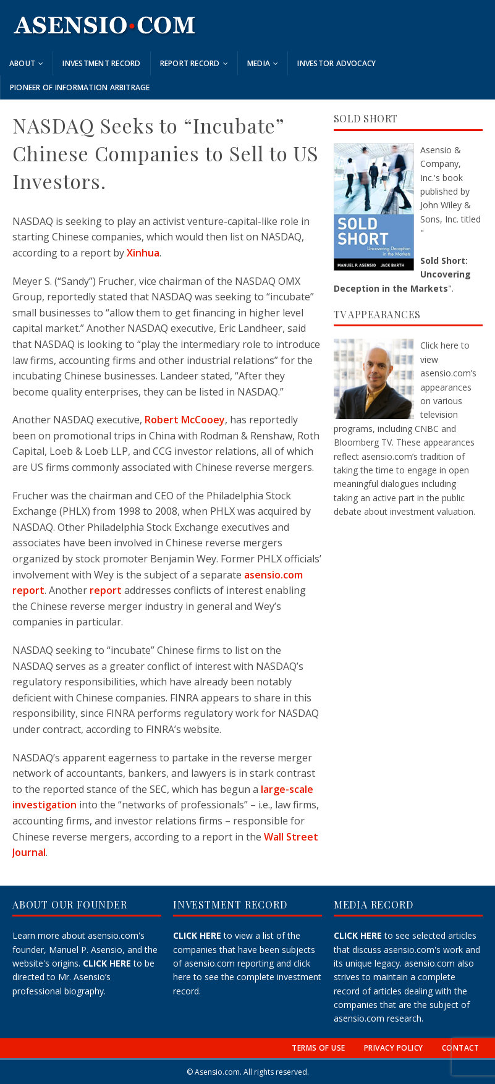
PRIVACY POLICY (393, 1048)
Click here (439, 345)
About (22, 63)
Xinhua (143, 253)
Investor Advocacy (336, 63)
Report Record (190, 63)
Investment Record (101, 63)
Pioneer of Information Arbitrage (80, 87)
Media (258, 63)
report (106, 590)
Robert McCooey (185, 419)
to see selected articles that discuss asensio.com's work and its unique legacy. (407, 949)
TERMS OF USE (318, 1048)
